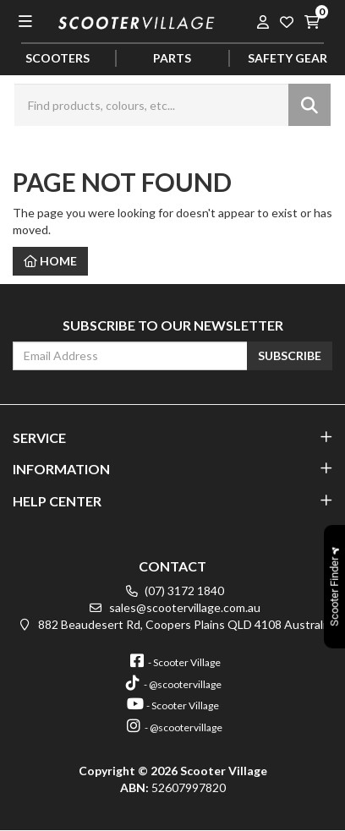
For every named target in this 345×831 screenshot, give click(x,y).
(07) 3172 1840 (172, 590)
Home (50, 261)
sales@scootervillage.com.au (172, 607)
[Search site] (309, 105)
